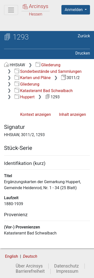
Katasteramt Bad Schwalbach (44, 90)
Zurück (84, 36)
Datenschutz (66, 265)
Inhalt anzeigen (72, 114)
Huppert (25, 97)
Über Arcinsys (29, 265)
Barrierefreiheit (30, 271)
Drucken (82, 53)
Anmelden (74, 9)
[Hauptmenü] (11, 10)
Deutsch (30, 256)
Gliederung (48, 65)
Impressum (67, 271)
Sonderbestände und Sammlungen (48, 71)
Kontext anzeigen (35, 114)
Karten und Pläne (33, 77)
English (11, 256)
